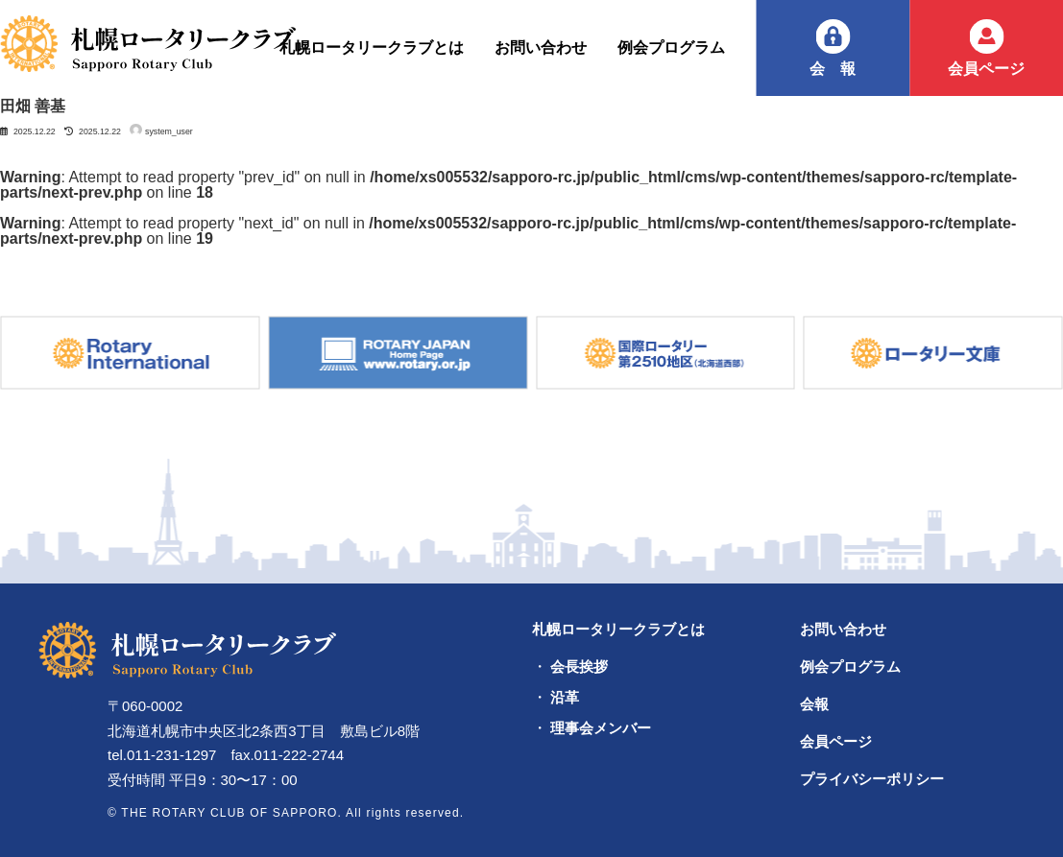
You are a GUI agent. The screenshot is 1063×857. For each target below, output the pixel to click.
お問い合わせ (843, 629)
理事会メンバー (600, 728)
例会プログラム (850, 666)
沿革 (564, 697)
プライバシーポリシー (872, 779)
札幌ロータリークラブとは (618, 629)
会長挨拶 (579, 667)
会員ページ (986, 68)
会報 (840, 68)
